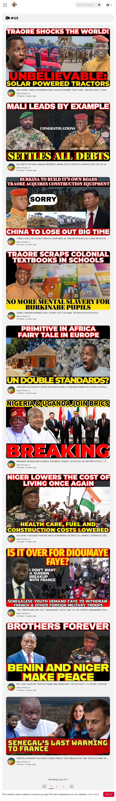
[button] (108, 5)
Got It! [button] (108, 794)
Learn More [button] (93, 794)
